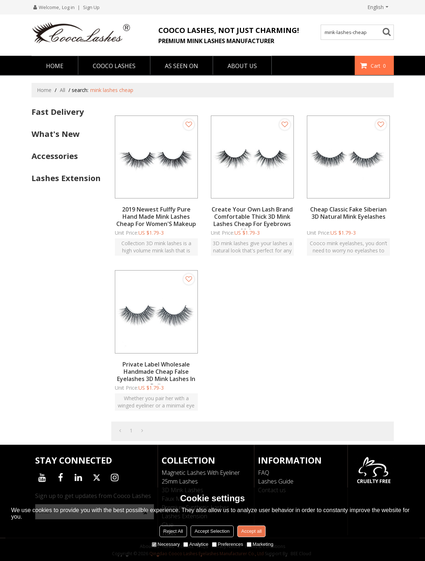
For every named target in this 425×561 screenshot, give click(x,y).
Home (44, 90)
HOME (54, 66)
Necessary (166, 544)
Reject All (173, 531)
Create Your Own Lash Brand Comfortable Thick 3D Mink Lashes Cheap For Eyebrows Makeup (252, 220)
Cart (379, 65)
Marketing (260, 544)
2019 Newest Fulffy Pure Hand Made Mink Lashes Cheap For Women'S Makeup (156, 216)
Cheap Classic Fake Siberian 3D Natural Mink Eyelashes (348, 213)
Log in (68, 7)
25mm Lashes (180, 481)
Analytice (195, 544)
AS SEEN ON (181, 66)
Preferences (227, 544)
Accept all (251, 531)
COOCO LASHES (114, 66)
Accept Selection (212, 531)
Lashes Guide (275, 481)
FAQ (263, 473)
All (62, 90)
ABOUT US (242, 66)
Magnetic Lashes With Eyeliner (201, 473)
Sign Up (91, 7)
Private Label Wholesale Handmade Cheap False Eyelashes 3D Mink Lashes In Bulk (156, 375)
